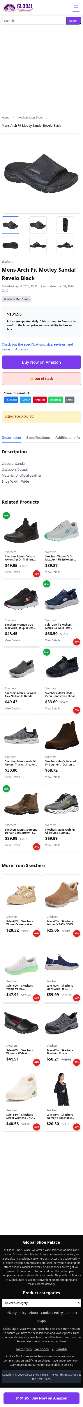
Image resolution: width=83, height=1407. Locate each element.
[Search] (34, 20)
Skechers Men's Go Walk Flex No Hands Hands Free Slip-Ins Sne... (20, 696)
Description (11, 438)
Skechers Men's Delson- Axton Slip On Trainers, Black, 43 (20, 560)
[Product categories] (41, 1303)
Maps (41, 1320)
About (34, 1312)
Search (73, 20)
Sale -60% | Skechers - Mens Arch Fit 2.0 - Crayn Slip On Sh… (61, 989)
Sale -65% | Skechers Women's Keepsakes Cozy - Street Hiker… (19, 924)
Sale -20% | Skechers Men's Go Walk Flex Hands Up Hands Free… (60, 628)
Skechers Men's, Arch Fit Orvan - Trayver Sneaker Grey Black (20, 764)
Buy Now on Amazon (41, 362)
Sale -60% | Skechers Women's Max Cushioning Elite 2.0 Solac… (19, 990)
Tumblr (61, 1349)
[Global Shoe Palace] (18, 7)
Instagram (24, 1349)
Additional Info (67, 438)
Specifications (38, 438)
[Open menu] (76, 7)
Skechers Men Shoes (30, 117)
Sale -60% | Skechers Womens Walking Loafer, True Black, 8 (19, 1053)
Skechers (7, 261)
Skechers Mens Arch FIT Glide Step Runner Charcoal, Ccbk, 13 (60, 833)
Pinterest (39, 399)
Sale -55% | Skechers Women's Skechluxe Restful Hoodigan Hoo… (60, 1119)
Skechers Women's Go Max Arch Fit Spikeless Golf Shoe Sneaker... (59, 560)
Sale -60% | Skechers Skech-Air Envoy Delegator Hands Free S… (60, 1055)
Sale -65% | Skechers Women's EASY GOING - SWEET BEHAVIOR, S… (61, 924)
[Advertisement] (41, 70)
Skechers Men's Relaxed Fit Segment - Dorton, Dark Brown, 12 (60, 764)
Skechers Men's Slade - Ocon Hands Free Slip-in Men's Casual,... (60, 696)
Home (5, 117)
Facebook (11, 399)
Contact (71, 1312)
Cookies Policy (52, 1312)
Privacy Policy (16, 1312)
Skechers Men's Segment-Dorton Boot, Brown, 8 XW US (21, 833)
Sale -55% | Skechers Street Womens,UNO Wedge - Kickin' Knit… (20, 1118)
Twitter (25, 399)
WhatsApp (56, 399)
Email (69, 399)
